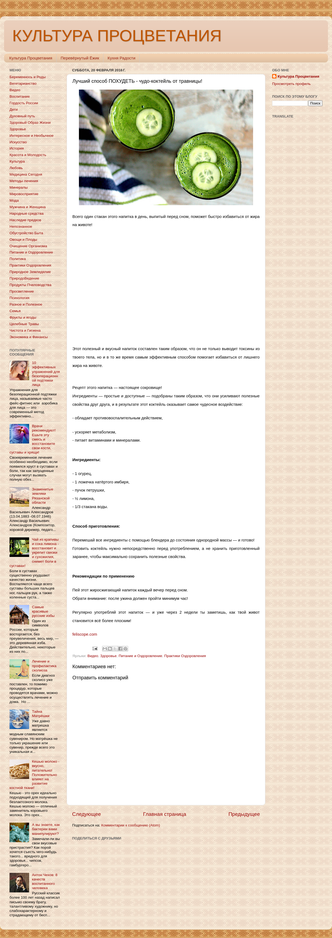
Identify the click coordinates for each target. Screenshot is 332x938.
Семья (15, 311)
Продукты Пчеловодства (30, 285)
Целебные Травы (24, 324)
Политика (18, 259)
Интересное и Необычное (32, 136)
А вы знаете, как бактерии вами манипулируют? (46, 829)
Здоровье (108, 656)
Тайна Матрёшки (40, 713)
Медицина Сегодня (26, 174)
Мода (14, 200)
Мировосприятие (24, 194)
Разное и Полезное (26, 304)
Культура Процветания (30, 58)
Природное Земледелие (30, 272)
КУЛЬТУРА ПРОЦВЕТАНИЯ (117, 36)
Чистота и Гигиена (25, 330)
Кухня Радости (121, 58)
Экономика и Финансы (29, 337)
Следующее (86, 814)
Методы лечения (24, 181)
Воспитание (20, 96)
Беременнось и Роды (28, 77)
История (17, 148)
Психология (19, 298)
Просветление (22, 291)
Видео (92, 656)
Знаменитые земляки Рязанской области (42, 496)
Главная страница (164, 814)
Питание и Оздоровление (140, 656)
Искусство (18, 142)
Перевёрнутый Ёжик (80, 58)
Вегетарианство (23, 83)
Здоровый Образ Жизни (30, 123)
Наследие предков (25, 220)
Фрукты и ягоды (23, 317)
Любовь (16, 168)
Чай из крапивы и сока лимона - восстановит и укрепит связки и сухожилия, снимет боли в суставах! (34, 552)
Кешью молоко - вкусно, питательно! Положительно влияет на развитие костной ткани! (34, 774)
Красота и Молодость (28, 155)
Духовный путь (22, 116)
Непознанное (21, 226)
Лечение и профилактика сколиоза (44, 665)
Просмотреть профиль (291, 84)
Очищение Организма (28, 246)
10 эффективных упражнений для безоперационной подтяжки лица (46, 374)
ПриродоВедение (24, 278)
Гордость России (24, 103)
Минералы (18, 187)
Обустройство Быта (26, 233)
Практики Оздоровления (185, 656)
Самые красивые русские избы (43, 611)
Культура (17, 161)
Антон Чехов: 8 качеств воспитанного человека (44, 881)
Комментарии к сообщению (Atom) (130, 825)
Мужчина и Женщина (28, 207)
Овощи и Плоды (23, 239)
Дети (14, 109)
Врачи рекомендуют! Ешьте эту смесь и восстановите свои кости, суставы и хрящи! (33, 439)
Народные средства (27, 213)
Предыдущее (244, 814)
